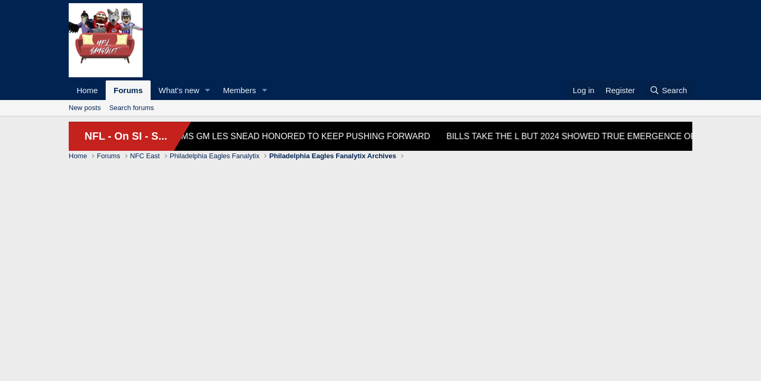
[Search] (668, 90)
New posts (85, 108)
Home (87, 90)
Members (239, 90)
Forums (128, 90)
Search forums (131, 108)
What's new (179, 90)
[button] (207, 90)
